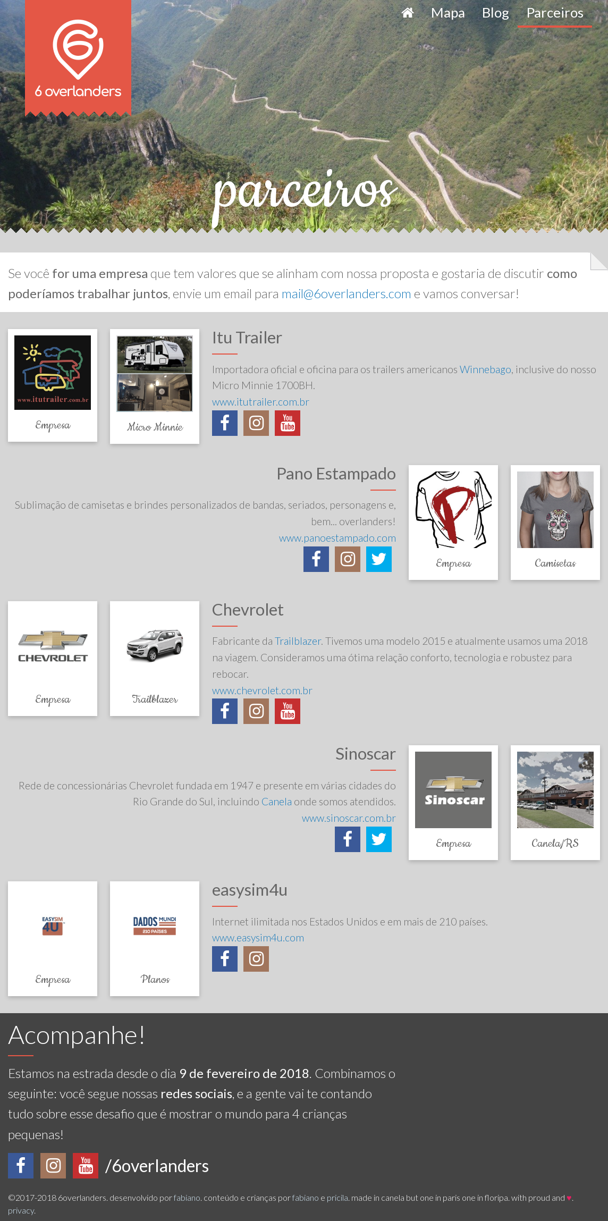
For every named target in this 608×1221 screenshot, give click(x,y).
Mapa (448, 12)
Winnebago (485, 369)
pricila (337, 1197)
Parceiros (555, 12)
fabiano (187, 1197)
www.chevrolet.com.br (262, 690)
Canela (276, 801)
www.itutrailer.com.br (260, 401)
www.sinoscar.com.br (349, 818)
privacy (21, 1210)
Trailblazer (298, 641)
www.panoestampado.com (337, 538)
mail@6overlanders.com (346, 293)
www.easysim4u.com (258, 937)
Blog (495, 12)
